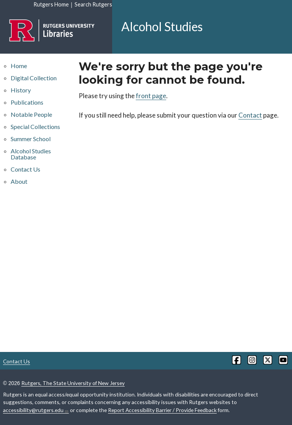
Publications (27, 102)
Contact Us (25, 169)
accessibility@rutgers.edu (36, 410)
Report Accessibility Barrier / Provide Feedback (162, 410)
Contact (250, 115)
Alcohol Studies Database (31, 154)
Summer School (31, 138)
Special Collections (35, 126)
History (21, 90)
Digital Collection (34, 77)
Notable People (31, 114)
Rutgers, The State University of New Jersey (73, 383)
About (19, 181)
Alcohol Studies (162, 26)
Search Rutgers (93, 4)
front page (151, 96)
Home (19, 65)
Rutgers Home (51, 4)
